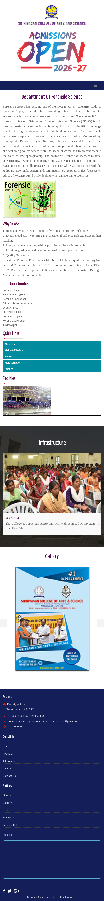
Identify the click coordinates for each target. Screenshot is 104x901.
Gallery (7, 768)
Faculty (9, 369)
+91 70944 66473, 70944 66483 (25, 716)
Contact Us (9, 776)
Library (7, 795)
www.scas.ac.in (16, 726)
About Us (10, 344)
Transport (8, 817)
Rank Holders (12, 362)
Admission (9, 761)
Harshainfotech (68, 897)
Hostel (6, 810)
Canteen (8, 802)
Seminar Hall (10, 825)
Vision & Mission (14, 350)
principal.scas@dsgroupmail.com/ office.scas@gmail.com (43, 721)
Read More (19, 528)
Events (8, 356)
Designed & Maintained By (40, 897)
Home (6, 746)
